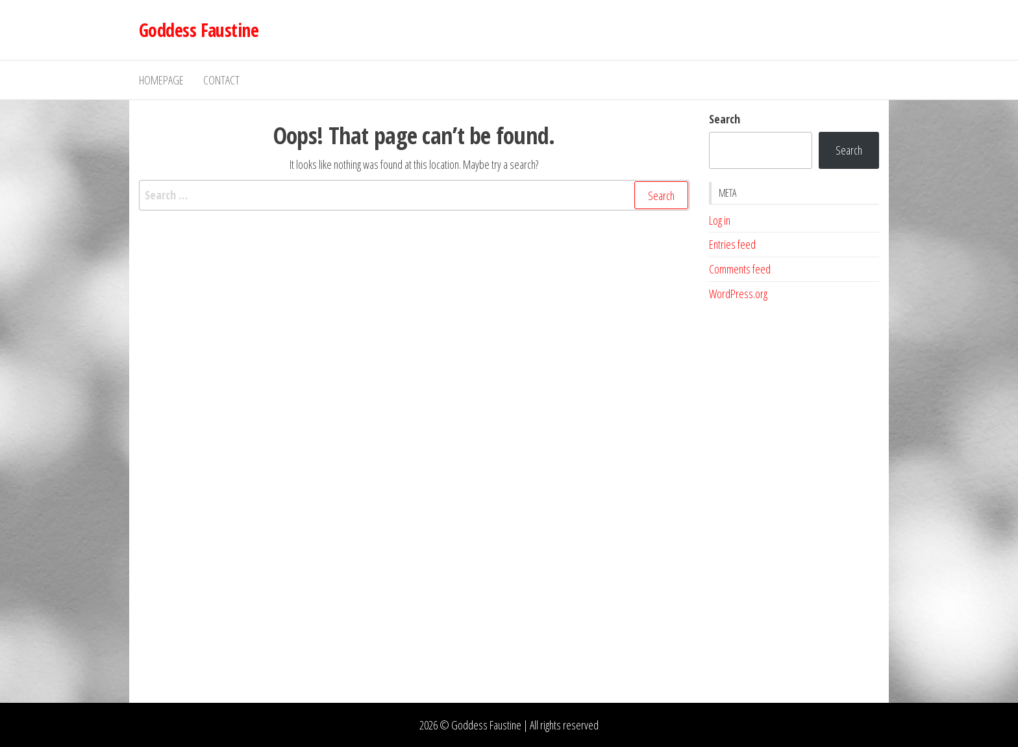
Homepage (161, 80)
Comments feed (740, 269)
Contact (221, 80)
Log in (719, 220)
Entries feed (732, 244)
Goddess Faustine (198, 30)
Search (724, 119)
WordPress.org (738, 293)
